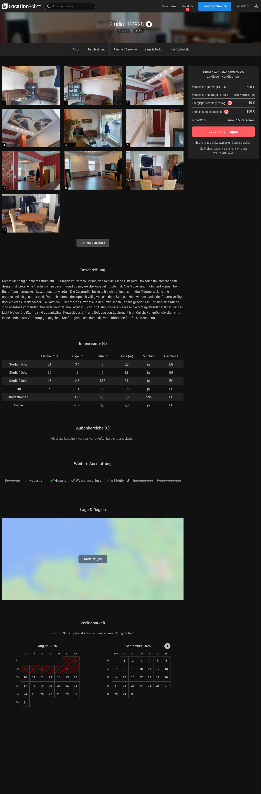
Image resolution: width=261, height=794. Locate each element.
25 (33, 694)
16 (75, 677)
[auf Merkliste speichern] (149, 24)
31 (25, 702)
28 (58, 694)
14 (58, 677)
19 (42, 685)
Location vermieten (214, 6)
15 (67, 677)
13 (50, 677)
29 (67, 694)
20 (50, 685)
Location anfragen (223, 131)
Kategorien (169, 6)
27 (50, 694)
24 (25, 694)
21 (58, 685)
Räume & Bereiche (125, 49)
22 (67, 685)
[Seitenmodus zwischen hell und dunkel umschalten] (256, 6)
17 (25, 685)
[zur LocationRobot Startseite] (20, 6)
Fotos (76, 49)
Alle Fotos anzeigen (93, 242)
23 (75, 685)
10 (25, 677)
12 (42, 677)
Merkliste (187, 6)
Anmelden (243, 6)
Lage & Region (154, 49)
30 (75, 694)
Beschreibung (96, 49)
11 (33, 677)
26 (42, 694)
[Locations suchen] (70, 6)
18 (33, 685)
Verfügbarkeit (180, 49)
